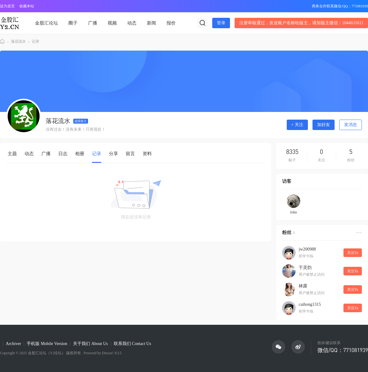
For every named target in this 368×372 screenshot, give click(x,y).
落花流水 (18, 41)
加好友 (323, 124)
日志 (62, 153)
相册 (79, 153)
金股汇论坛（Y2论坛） (47, 353)
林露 (303, 286)
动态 (131, 23)
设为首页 (7, 6)
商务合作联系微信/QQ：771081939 (340, 6)
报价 (171, 23)
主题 (12, 153)
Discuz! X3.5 (111, 353)
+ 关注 (297, 124)
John (293, 212)
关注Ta (352, 253)
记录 (35, 41)
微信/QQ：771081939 (342, 350)
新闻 (151, 23)
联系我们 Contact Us (132, 343)
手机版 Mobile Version (47, 343)
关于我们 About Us (90, 343)
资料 (147, 153)
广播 (92, 23)
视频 (112, 23)
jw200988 (307, 249)
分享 (113, 153)
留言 (130, 153)
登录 (221, 23)
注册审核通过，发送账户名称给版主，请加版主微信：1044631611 (301, 23)
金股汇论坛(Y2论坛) (2, 41)
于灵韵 (305, 267)
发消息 (350, 124)
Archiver (13, 343)
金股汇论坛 (46, 23)
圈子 (73, 23)
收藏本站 (26, 6)
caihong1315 (310, 304)
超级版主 (81, 121)
